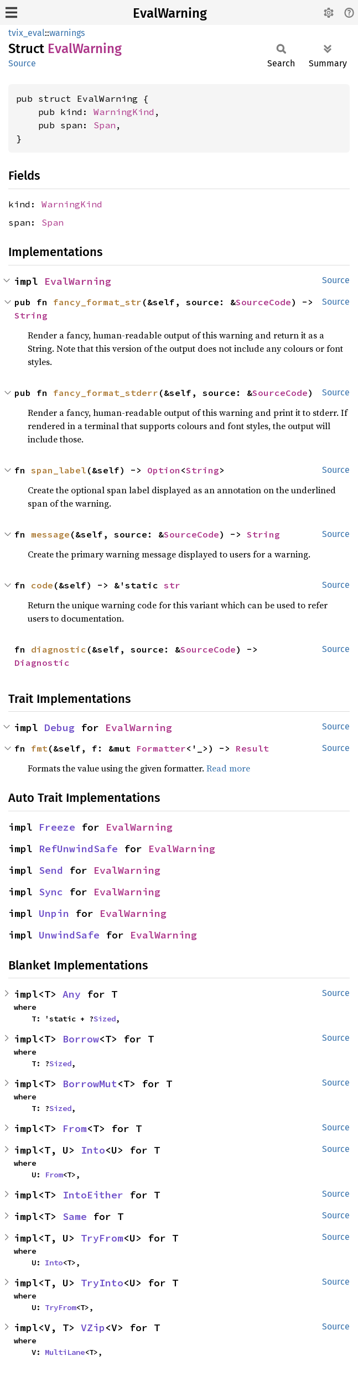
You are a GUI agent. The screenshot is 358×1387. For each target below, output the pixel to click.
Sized (105, 1019)
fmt (39, 748)
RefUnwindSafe (78, 848)
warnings (67, 33)
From (75, 1128)
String (31, 315)
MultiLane (65, 1352)
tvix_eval (26, 33)
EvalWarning (170, 13)
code (42, 585)
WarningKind (124, 111)
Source (22, 63)
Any (72, 994)
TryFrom (102, 1238)
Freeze (57, 827)
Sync (51, 891)
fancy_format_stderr (105, 392)
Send (51, 870)
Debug (59, 727)
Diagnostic (42, 662)
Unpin (54, 913)
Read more (228, 768)
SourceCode (263, 301)
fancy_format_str (97, 301)
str (172, 585)
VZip (93, 1327)
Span (105, 125)
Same (75, 1216)
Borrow (81, 1039)
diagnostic (58, 649)
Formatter (161, 748)
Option (163, 470)
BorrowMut (90, 1083)
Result (252, 748)
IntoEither (93, 1194)
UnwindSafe (69, 935)
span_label (58, 470)
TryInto (102, 1282)
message (50, 534)
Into (93, 1150)
